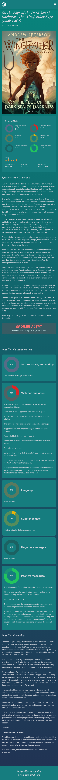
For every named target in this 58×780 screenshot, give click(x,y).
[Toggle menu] (55, 4)
